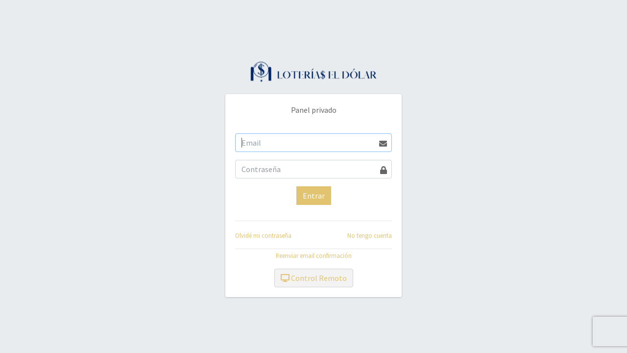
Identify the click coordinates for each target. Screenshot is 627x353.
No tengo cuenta (369, 235)
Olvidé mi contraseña (263, 235)
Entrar (314, 196)
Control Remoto (314, 278)
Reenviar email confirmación (314, 255)
